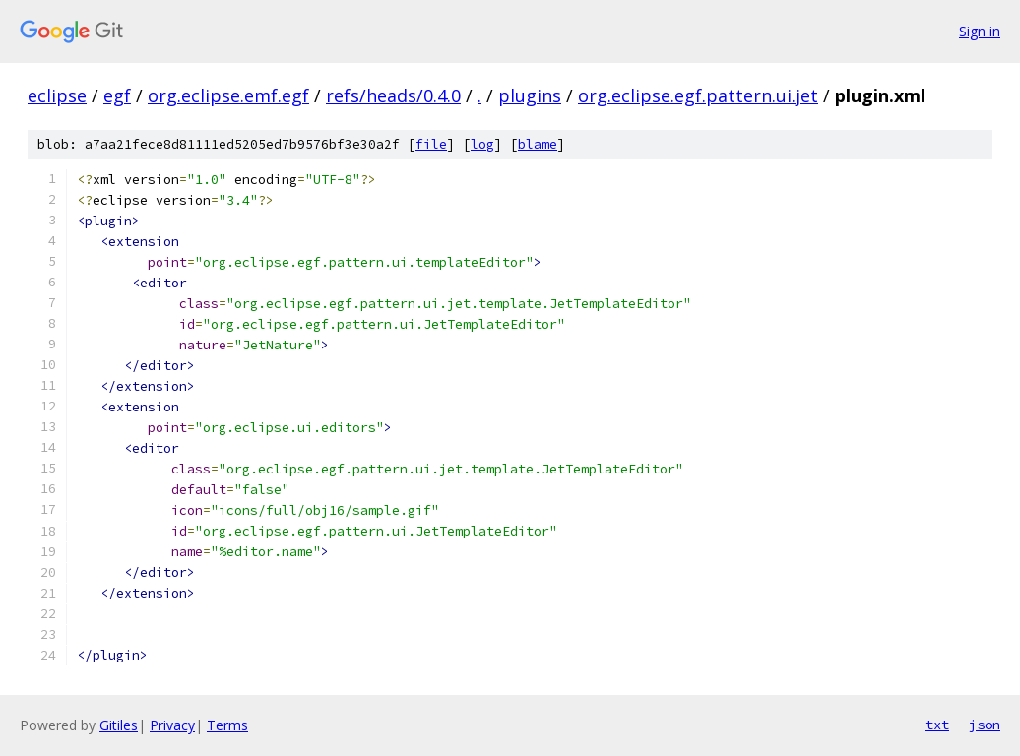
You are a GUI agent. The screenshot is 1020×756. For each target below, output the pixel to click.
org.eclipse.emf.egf (228, 95)
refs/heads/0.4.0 (393, 95)
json (984, 724)
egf (117, 95)
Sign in (979, 31)
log (482, 144)
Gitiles (118, 725)
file (431, 144)
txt (937, 724)
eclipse (57, 95)
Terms (227, 725)
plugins (529, 95)
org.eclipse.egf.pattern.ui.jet (698, 95)
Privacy (172, 725)
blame (537, 144)
